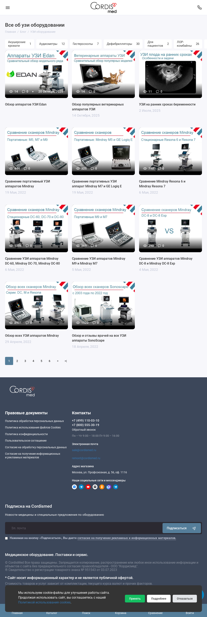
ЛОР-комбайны (188, 43)
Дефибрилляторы (123, 44)
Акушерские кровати (19, 43)
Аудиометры (52, 44)
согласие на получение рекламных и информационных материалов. (126, 538)
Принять (135, 598)
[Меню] (7, 7)
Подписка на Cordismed (28, 506)
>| (66, 361)
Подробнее (158, 598)
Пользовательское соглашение (25, 440)
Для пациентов (158, 43)
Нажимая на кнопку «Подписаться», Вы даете (93, 538)
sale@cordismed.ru (84, 450)
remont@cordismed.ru (86, 458)
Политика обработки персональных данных (34, 421)
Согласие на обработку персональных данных (36, 447)
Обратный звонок (84, 429)
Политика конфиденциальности (26, 434)
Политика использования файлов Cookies (33, 427)
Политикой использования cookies (44, 602)
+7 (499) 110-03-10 (85, 420)
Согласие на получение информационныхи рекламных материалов (32, 455)
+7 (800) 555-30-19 (85, 425)
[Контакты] (199, 7)
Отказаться (185, 598)
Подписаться (182, 528)
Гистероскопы (86, 44)
